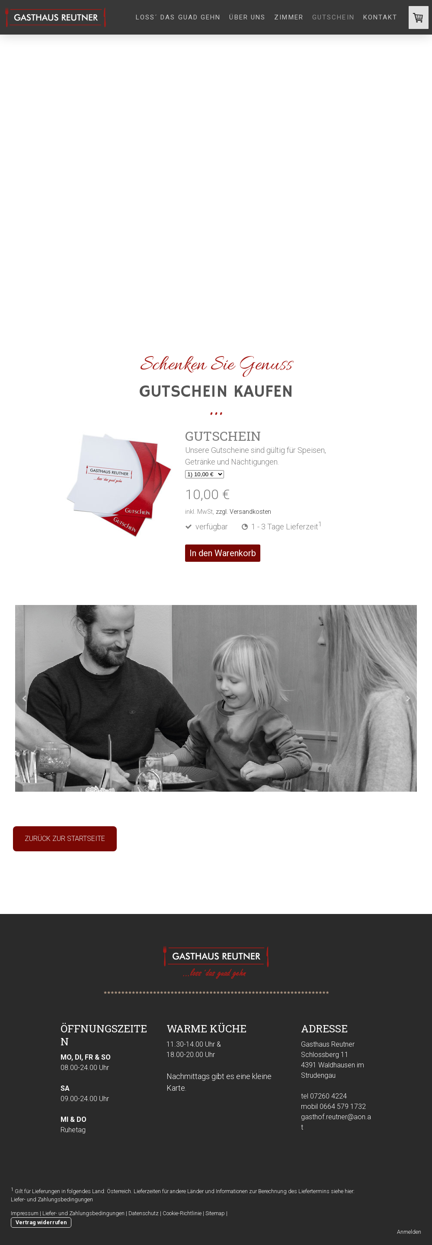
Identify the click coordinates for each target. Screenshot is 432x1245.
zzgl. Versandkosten (243, 512)
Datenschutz (143, 1213)
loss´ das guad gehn (178, 17)
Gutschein (333, 17)
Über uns (247, 17)
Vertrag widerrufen (41, 1222)
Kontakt (380, 17)
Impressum (24, 1213)
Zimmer (289, 17)
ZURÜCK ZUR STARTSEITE (65, 838)
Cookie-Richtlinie (182, 1213)
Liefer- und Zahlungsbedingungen (52, 1199)
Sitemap (215, 1213)
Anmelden (409, 1232)
